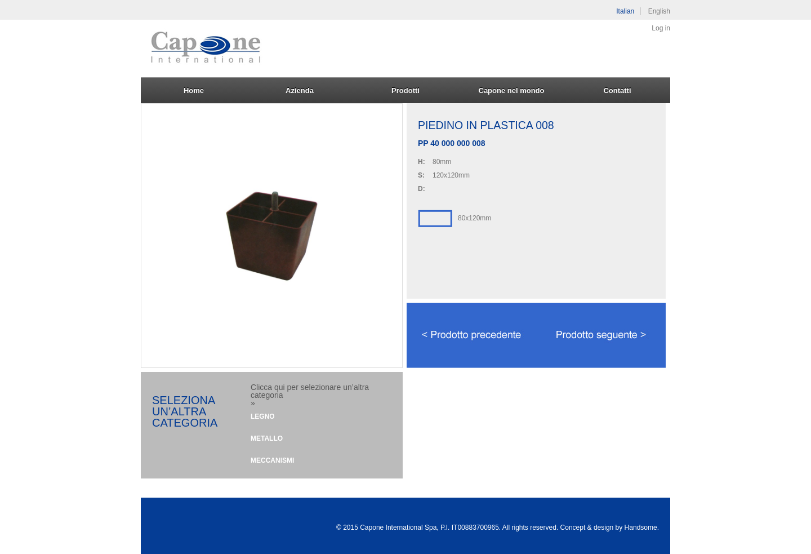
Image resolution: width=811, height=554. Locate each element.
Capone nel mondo (512, 90)
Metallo (267, 438)
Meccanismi (272, 460)
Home (194, 90)
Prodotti (405, 90)
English (659, 11)
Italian (625, 11)
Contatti (617, 90)
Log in (661, 28)
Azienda (300, 90)
